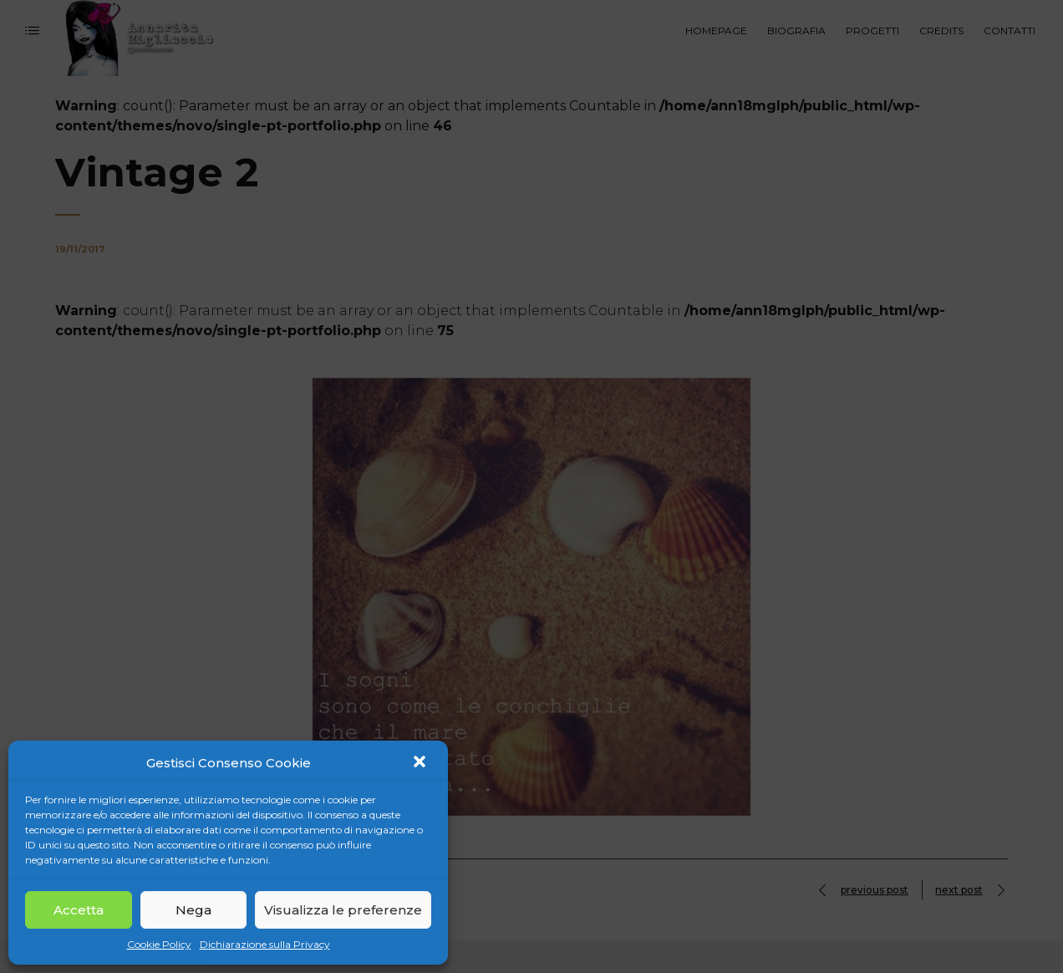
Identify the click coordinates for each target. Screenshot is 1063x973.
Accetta (78, 910)
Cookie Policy (159, 944)
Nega (193, 910)
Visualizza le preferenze (343, 910)
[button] (421, 763)
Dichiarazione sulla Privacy (265, 944)
